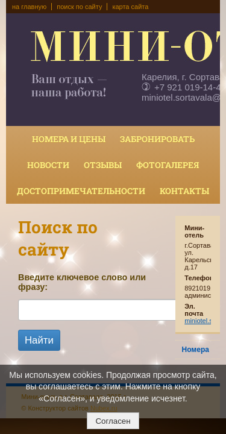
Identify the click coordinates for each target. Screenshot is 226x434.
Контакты (184, 191)
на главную (29, 6)
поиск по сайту (79, 6)
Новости (48, 165)
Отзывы (103, 165)
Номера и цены (68, 139)
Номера (195, 349)
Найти (39, 340)
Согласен (112, 421)
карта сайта (130, 6)
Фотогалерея (167, 165)
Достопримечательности (81, 191)
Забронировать (157, 139)
